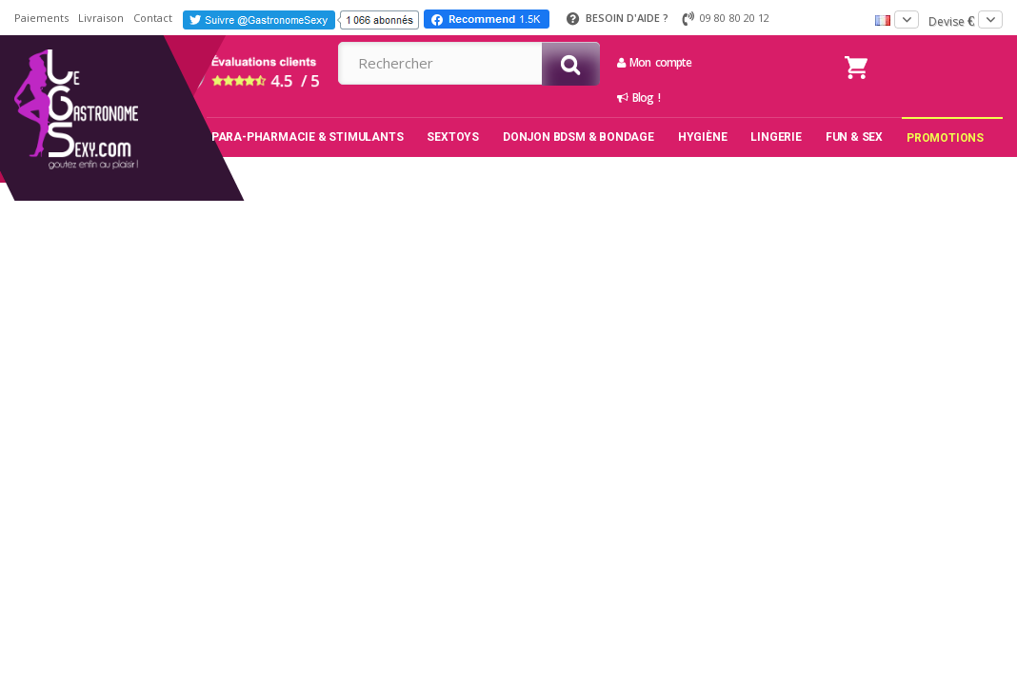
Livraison (101, 17)
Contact (152, 17)
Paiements (41, 17)
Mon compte (654, 62)
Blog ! (638, 97)
